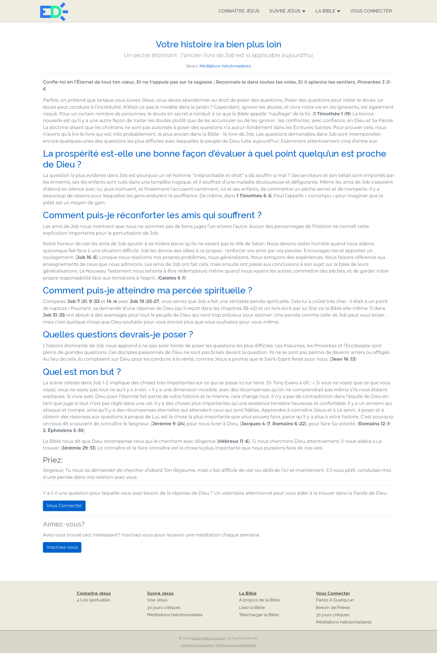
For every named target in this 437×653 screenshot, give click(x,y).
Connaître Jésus (239, 11)
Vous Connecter (371, 11)
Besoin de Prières (333, 607)
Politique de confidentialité (236, 645)
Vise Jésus (157, 600)
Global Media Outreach (208, 638)
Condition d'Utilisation (197, 645)
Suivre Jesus (287, 11)
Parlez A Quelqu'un (335, 600)
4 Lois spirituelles (93, 600)
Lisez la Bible (252, 607)
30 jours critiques (163, 607)
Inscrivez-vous (62, 547)
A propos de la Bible (259, 600)
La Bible (327, 11)
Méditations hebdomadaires (225, 66)
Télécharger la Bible (259, 614)
